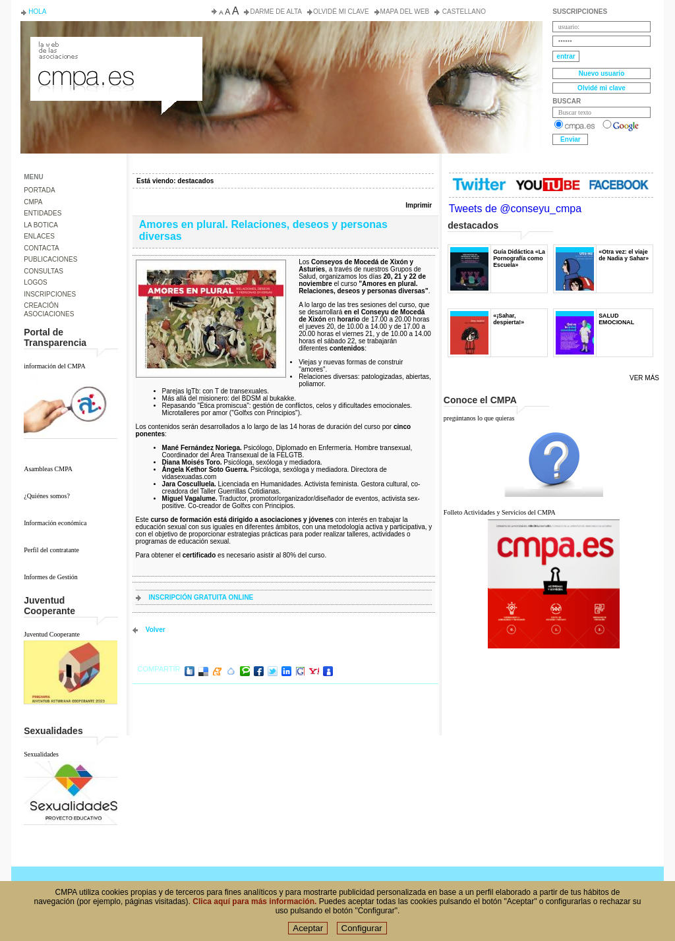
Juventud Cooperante (52, 634)
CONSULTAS (43, 271)
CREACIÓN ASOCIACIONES (49, 310)
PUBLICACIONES (50, 259)
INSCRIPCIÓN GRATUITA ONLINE (201, 597)
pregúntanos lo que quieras (479, 418)
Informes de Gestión (51, 577)
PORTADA (39, 190)
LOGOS (35, 282)
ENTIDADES (42, 213)
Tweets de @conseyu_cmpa (515, 208)
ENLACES (39, 236)
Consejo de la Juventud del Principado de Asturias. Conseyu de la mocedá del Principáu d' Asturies (115, 49)
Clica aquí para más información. (254, 901)
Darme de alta (276, 11)
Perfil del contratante (51, 550)
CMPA (33, 202)
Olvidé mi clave (341, 11)
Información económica (55, 523)
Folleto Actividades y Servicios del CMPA (500, 512)
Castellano (463, 11)
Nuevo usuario (601, 73)
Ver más (644, 378)
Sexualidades (41, 754)
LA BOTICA (41, 225)
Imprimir (418, 205)
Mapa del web (404, 11)
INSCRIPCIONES (50, 294)
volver (155, 629)
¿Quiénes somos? (47, 495)
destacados (195, 181)
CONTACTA (41, 248)
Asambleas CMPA (48, 468)
